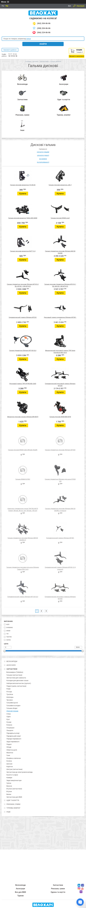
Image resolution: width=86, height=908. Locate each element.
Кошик (76, 53)
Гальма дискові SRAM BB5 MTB (60, 417)
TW (7, 634)
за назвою (43, 159)
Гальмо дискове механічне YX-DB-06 (22, 185)
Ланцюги (9, 730)
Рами (8, 689)
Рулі (8, 719)
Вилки (8, 794)
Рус (3, 6)
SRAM (8, 631)
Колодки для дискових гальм (17, 680)
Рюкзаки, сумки (58, 889)
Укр (6, 6)
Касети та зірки (12, 775)
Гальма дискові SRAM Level (60, 218)
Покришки (10, 728)
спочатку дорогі (43, 155)
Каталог (35, 61)
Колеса (9, 761)
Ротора (9, 692)
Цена (6, 644)
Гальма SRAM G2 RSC (22, 479)
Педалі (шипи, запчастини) (16, 686)
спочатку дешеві (43, 152)
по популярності (43, 162)
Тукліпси (9, 694)
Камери (9, 777)
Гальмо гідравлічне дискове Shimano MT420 (60, 450)
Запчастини (44, 61)
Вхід (69, 6)
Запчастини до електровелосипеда (19, 772)
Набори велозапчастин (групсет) (18, 683)
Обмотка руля (11, 750)
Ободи (8, 747)
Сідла (8, 716)
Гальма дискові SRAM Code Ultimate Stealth (22, 450)
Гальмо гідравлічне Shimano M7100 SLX (22, 350)
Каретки (9, 766)
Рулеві (8, 722)
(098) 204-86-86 (43, 28)
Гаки (8, 755)
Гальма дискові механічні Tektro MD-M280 (22, 218)
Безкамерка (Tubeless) (14, 672)
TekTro (9, 637)
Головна (28, 61)
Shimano (9, 627)
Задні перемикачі (12, 742)
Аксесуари (20, 889)
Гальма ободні (11, 708)
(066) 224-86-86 (43, 32)
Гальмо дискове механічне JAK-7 (60, 185)
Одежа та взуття (58, 892)
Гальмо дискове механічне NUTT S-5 (22, 251)
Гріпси (8, 783)
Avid (7, 624)
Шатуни (9, 764)
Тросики (9, 700)
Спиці (8, 714)
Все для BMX (20, 892)
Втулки (9, 791)
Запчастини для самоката (16, 678)
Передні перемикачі (13, 739)
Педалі (8, 744)
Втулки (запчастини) (14, 789)
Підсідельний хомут (13, 736)
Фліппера (9, 697)
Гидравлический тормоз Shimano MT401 (60, 538)
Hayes (8, 640)
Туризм (20, 896)
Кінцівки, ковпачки (13, 758)
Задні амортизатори (13, 780)
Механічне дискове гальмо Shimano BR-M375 (22, 417)
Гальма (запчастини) (14, 675)
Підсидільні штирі (12, 733)
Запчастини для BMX (14, 797)
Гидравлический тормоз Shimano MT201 (23, 317)
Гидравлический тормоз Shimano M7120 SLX (22, 597)
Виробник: (8, 621)
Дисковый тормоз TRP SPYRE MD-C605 (22, 383)
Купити (22, 193)
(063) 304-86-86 (43, 23)
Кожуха (9, 725)
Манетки (9, 753)
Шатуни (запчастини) (14, 769)
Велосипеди (20, 885)
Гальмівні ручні (12, 703)
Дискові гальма (12, 711)
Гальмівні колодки (13, 705)
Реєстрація (80, 6)
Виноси (9, 786)
